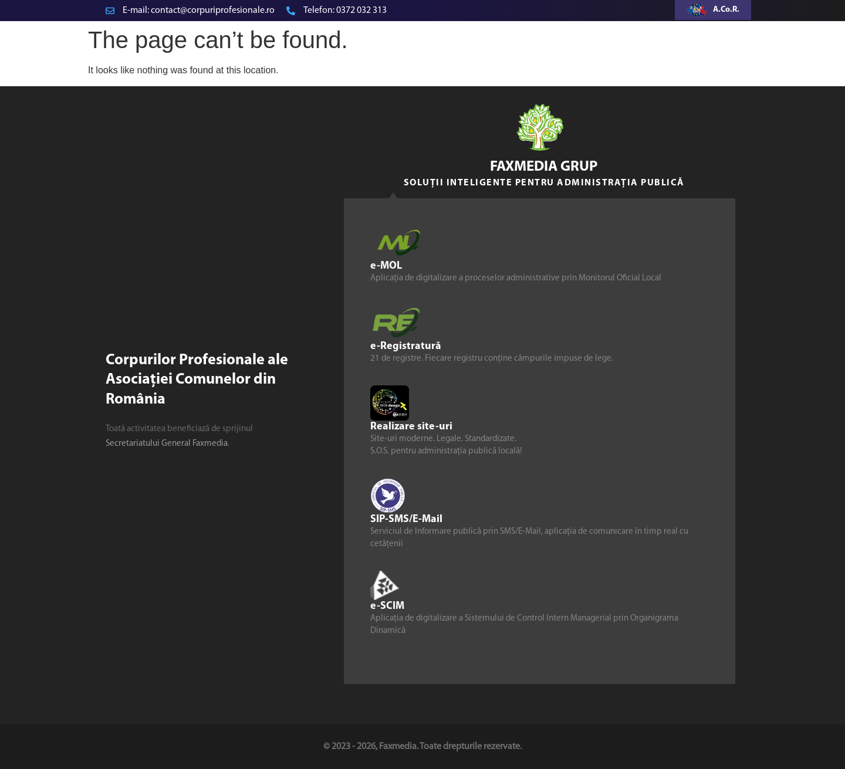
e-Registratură (405, 345)
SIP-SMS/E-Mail (406, 518)
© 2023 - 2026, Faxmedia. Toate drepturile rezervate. (422, 746)
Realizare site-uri (411, 426)
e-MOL (386, 265)
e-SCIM (387, 605)
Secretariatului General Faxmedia (167, 443)
